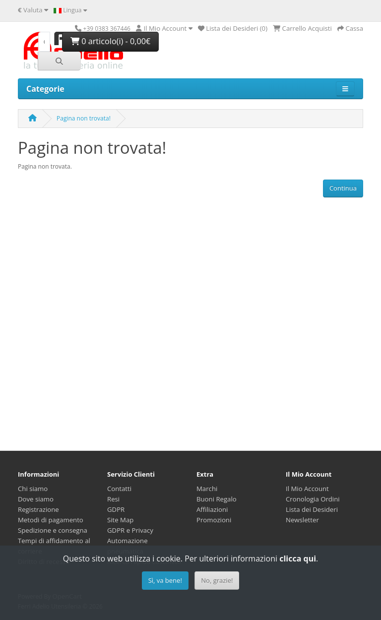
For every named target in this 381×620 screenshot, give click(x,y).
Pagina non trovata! (84, 118)
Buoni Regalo (216, 499)
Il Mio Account (307, 488)
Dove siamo (36, 499)
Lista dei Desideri (312, 509)
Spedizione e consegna (52, 530)
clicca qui (297, 558)
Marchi (206, 488)
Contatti (119, 488)
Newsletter (302, 519)
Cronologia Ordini (313, 499)
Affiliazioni (212, 509)
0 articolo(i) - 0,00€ (110, 41)
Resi (113, 499)
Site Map (120, 519)
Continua (343, 188)
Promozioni (213, 519)
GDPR (116, 509)
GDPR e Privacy (130, 530)
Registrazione (38, 509)
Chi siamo (33, 488)
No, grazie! (217, 580)
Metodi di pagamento (50, 519)
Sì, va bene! (165, 580)
